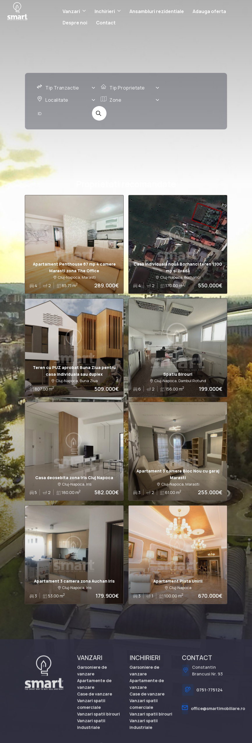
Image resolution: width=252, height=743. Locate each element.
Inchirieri (105, 11)
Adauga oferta (209, 11)
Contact (106, 22)
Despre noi (75, 22)
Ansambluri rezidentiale (156, 11)
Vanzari (71, 11)
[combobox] (66, 88)
